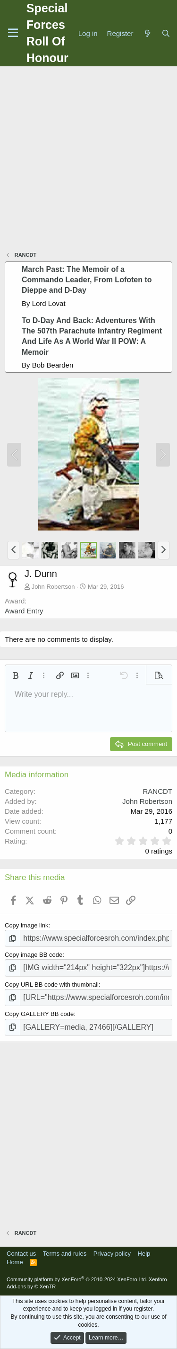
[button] (13, 550)
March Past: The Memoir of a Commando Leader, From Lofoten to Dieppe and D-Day (87, 280)
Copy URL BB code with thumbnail (52, 984)
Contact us (21, 1253)
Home (15, 1262)
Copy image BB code (33, 954)
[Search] (166, 33)
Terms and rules (64, 1253)
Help (144, 1253)
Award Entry (24, 611)
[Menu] (13, 33)
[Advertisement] (88, 160)
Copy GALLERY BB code (39, 1013)
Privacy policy (112, 1253)
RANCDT (158, 791)
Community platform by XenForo (77, 1279)
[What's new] (147, 33)
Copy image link (27, 925)
